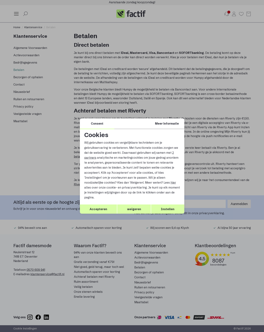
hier (173, 182)
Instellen (167, 209)
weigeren (134, 209)
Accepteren (98, 209)
